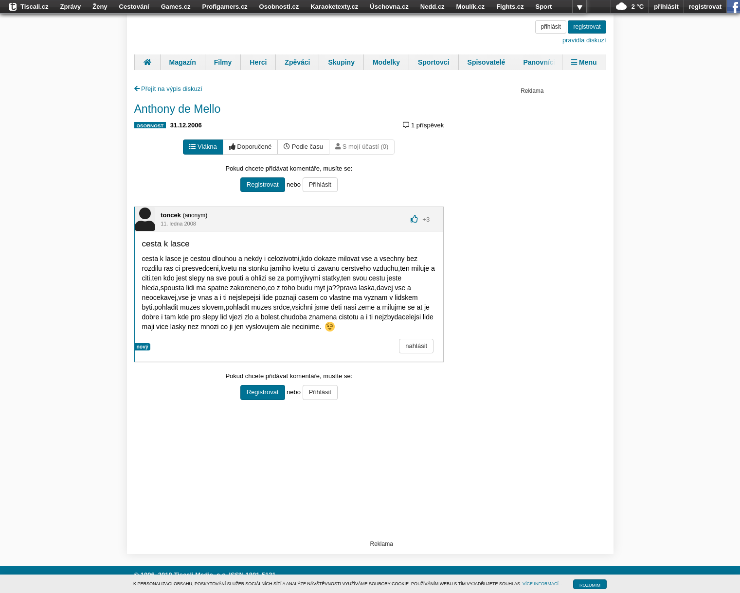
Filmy (223, 62)
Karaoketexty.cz (334, 6)
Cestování (134, 6)
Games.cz (176, 6)
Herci (258, 62)
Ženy (99, 6)
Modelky (386, 62)
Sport (543, 6)
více (579, 7)
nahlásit (416, 345)
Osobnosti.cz (279, 6)
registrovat (705, 6)
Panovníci (539, 62)
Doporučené (250, 146)
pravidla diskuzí (584, 40)
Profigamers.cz (224, 6)
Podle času (303, 146)
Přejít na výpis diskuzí (168, 88)
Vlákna (203, 146)
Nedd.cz (432, 6)
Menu (583, 62)
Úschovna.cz (389, 6)
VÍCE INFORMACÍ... (542, 583)
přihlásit (666, 6)
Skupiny (341, 62)
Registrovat (263, 184)
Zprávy (70, 6)
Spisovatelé (486, 62)
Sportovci (434, 62)
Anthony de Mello (177, 109)
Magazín (182, 62)
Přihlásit (320, 184)
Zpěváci (297, 62)
